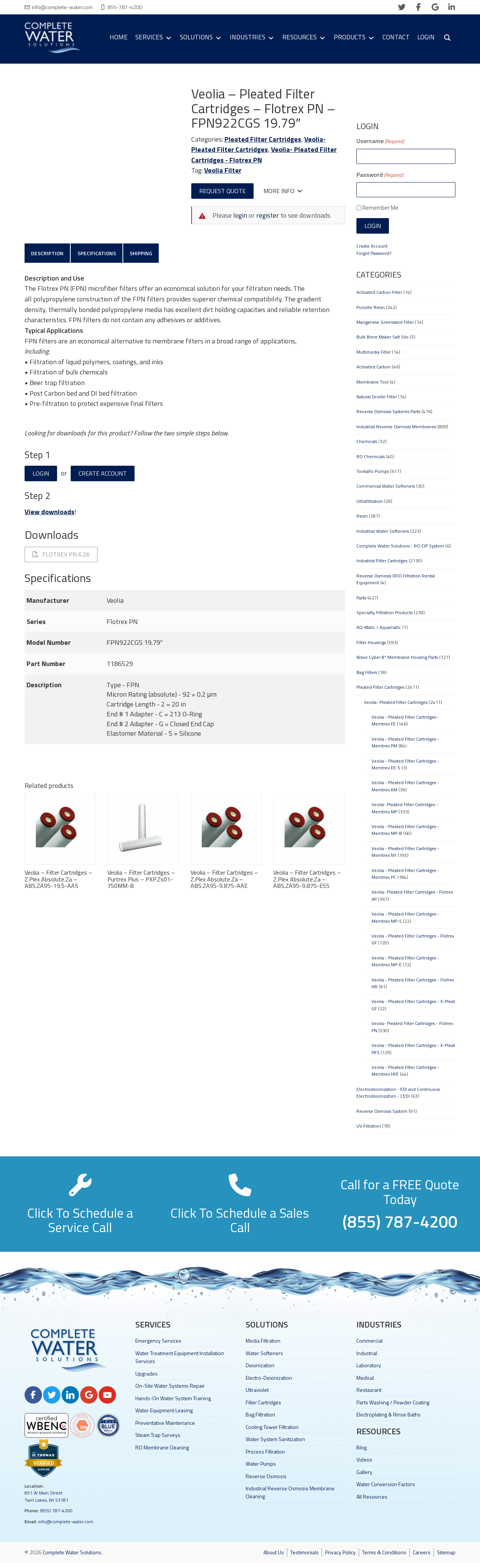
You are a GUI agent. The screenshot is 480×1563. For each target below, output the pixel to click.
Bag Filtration (260, 1414)
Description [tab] (47, 253)
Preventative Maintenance (165, 1423)
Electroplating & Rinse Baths (388, 1414)
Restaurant (368, 1390)
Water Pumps (261, 1464)
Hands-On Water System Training (173, 1398)
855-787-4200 (124, 7)
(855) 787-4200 (56, 1510)
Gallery (364, 1472)
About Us (273, 1552)
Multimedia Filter (373, 352)
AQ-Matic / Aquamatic (378, 627)
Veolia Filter (223, 170)
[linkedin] (451, 7)
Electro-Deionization (269, 1378)
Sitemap (446, 1552)
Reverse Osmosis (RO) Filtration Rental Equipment (395, 579)
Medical (365, 1378)
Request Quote (222, 190)
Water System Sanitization (275, 1439)
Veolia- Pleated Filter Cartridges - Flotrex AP (412, 895)
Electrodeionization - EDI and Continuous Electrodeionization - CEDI (398, 1093)
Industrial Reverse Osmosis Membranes (396, 426)
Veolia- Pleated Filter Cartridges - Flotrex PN (412, 1027)
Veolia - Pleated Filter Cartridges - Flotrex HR (413, 983)
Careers (421, 1552)
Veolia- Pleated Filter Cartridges (258, 144)
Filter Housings (371, 642)
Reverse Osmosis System (381, 1111)
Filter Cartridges (263, 1402)
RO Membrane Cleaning (162, 1447)
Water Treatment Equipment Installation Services (179, 1357)
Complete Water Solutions (72, 1552)
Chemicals (366, 441)
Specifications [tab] (97, 253)
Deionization (260, 1365)
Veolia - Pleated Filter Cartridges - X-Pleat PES (413, 1049)
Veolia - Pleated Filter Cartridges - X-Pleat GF (413, 1005)
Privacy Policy (340, 1552)
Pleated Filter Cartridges (263, 139)
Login (41, 474)
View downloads (49, 512)
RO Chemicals (370, 456)
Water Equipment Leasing (164, 1410)
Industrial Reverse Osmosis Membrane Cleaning (290, 1492)
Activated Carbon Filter (379, 292)
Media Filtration (263, 1341)
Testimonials (304, 1552)
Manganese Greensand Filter (385, 322)
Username (380, 140)
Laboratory (368, 1365)
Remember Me (380, 207)
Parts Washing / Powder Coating (392, 1402)
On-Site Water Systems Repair (170, 1386)
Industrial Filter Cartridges (381, 560)
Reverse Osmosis (266, 1476)
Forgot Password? (373, 253)
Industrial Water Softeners (382, 531)
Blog (361, 1447)
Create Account (103, 474)
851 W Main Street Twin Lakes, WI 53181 (46, 1496)
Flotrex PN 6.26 (61, 555)
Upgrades (146, 1373)
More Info (282, 190)
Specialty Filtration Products (384, 612)
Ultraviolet (257, 1390)
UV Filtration (368, 1125)
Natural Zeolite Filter (376, 396)
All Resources (371, 1497)
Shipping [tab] (142, 253)
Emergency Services (158, 1341)
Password (379, 174)
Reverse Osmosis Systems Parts (388, 411)
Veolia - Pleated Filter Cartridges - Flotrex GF (413, 939)
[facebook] (418, 7)
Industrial (366, 1353)
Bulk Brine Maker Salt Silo (382, 336)
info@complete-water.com (62, 7)
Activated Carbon (373, 366)
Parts (361, 597)
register (267, 215)
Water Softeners (264, 1353)
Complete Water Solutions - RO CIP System (400, 545)
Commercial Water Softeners (385, 486)
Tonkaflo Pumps (372, 471)
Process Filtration (265, 1451)
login (240, 215)
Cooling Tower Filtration (272, 1427)
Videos (364, 1459)
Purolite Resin (370, 307)
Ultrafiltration (369, 501)
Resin (362, 515)
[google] (435, 7)
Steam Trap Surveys (157, 1435)
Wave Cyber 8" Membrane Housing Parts (397, 657)
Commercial (369, 1341)
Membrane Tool (372, 381)
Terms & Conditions (384, 1552)
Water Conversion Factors (385, 1484)
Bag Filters (366, 672)
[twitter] (402, 7)
